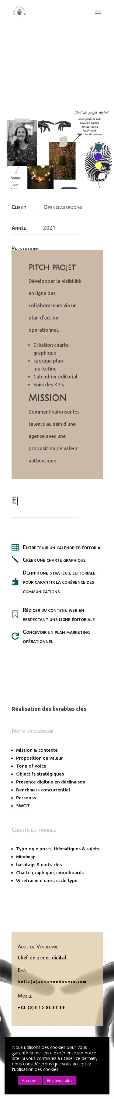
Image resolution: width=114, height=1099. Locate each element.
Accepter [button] (30, 1080)
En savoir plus (60, 1080)
